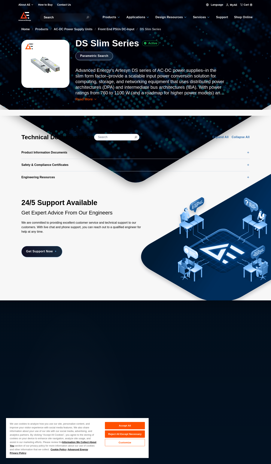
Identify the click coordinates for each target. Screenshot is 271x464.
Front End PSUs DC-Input (116, 29)
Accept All (125, 425)
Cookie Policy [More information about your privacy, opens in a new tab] (58, 449)
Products (42, 29)
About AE (27, 405)
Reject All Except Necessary (125, 434)
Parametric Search (95, 56)
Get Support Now (44, 251)
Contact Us (28, 414)
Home (26, 29)
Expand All (220, 137)
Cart (246, 4)
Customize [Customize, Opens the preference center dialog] (125, 444)
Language (214, 4)
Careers (85, 405)
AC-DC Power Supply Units (73, 29)
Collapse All (241, 137)
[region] (77, 438)
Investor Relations (92, 414)
